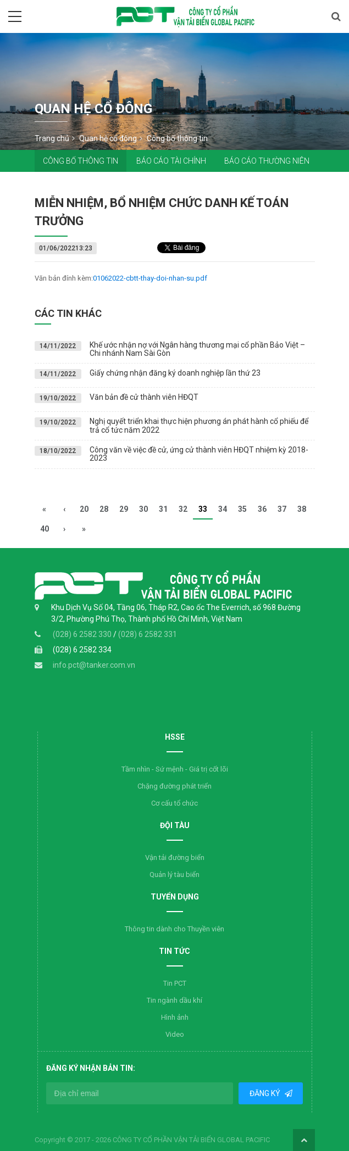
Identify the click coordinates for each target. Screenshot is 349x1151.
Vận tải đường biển (174, 857)
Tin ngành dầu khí (174, 1000)
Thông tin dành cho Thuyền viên (174, 929)
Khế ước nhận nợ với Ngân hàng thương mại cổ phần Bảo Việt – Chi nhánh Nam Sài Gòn (197, 348)
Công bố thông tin (80, 161)
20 (84, 509)
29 (123, 509)
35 (242, 509)
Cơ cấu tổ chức (174, 803)
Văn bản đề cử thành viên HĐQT (144, 397)
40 (44, 528)
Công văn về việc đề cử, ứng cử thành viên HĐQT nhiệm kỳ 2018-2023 (199, 453)
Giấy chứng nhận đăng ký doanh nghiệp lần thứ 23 (175, 372)
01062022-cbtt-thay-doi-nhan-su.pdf (150, 278)
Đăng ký (266, 1093)
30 (143, 509)
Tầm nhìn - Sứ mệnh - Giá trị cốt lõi (174, 769)
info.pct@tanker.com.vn (94, 665)
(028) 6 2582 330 (83, 634)
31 (163, 509)
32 (183, 509)
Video (174, 1034)
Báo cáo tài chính (171, 161)
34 (222, 509)
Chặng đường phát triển (174, 786)
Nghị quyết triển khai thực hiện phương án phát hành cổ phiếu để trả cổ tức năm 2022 (199, 425)
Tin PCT (174, 983)
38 (301, 509)
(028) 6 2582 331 (147, 634)
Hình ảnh (175, 1017)
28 (103, 509)
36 (262, 509)
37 (282, 509)
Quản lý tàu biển (174, 874)
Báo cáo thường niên (266, 161)
